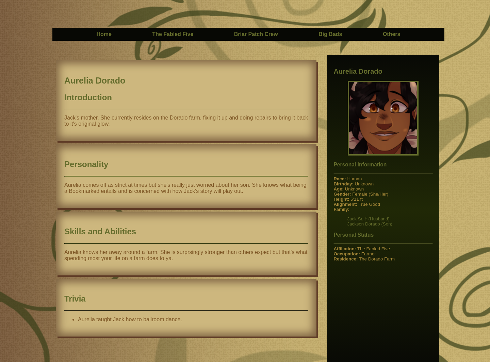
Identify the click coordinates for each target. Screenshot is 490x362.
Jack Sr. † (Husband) (368, 218)
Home (103, 34)
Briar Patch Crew (256, 34)
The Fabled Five (172, 34)
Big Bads (330, 34)
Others (392, 34)
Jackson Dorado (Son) (369, 224)
